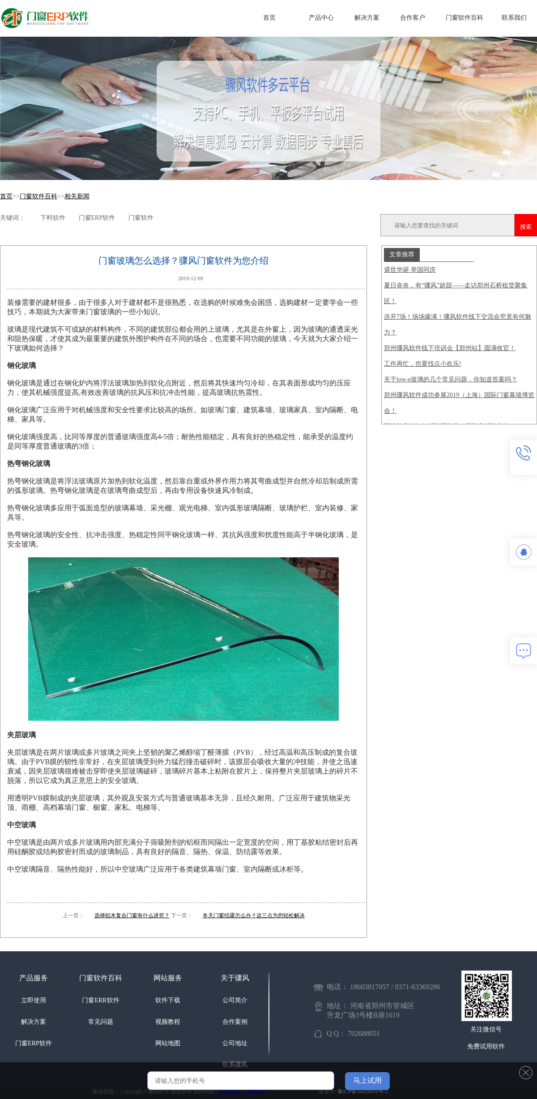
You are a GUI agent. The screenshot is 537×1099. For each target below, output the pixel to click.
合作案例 (234, 1021)
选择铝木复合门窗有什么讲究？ (132, 915)
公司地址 (234, 1043)
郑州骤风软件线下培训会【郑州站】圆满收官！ (450, 348)
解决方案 (366, 17)
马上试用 (367, 1080)
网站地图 (167, 1043)
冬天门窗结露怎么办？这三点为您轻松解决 (254, 915)
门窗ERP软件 (33, 1043)
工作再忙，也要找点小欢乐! (422, 363)
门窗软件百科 (464, 17)
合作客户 (412, 17)
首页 (269, 17)
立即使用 (33, 1000)
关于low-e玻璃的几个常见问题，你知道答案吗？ (450, 379)
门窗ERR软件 (100, 1000)
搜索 (526, 226)
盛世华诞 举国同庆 (410, 269)
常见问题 (100, 1021)
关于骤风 (235, 978)
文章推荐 (401, 254)
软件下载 (167, 1000)
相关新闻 (77, 196)
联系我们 (514, 17)
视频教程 (167, 1021)
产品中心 (321, 17)
